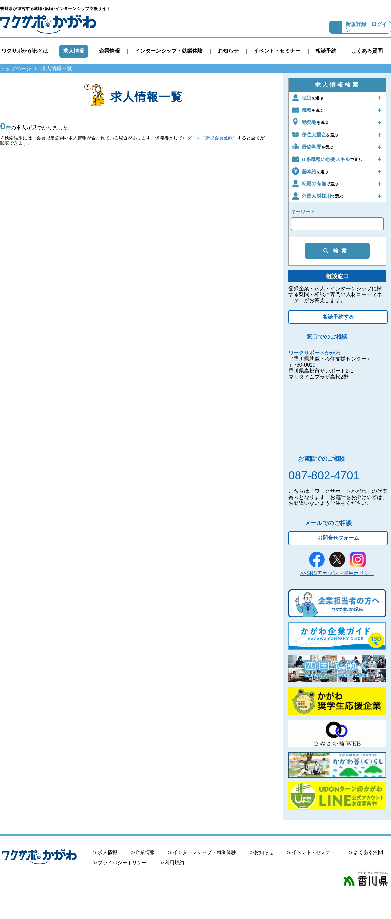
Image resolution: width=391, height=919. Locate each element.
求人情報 (73, 51)
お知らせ (228, 51)
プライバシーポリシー (122, 862)
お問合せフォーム (338, 538)
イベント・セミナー (276, 51)
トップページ (15, 68)
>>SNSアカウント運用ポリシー (337, 573)
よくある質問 (367, 51)
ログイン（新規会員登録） (209, 137)
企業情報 (109, 51)
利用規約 (174, 862)
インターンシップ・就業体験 (169, 51)
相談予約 (325, 51)
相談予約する (338, 317)
